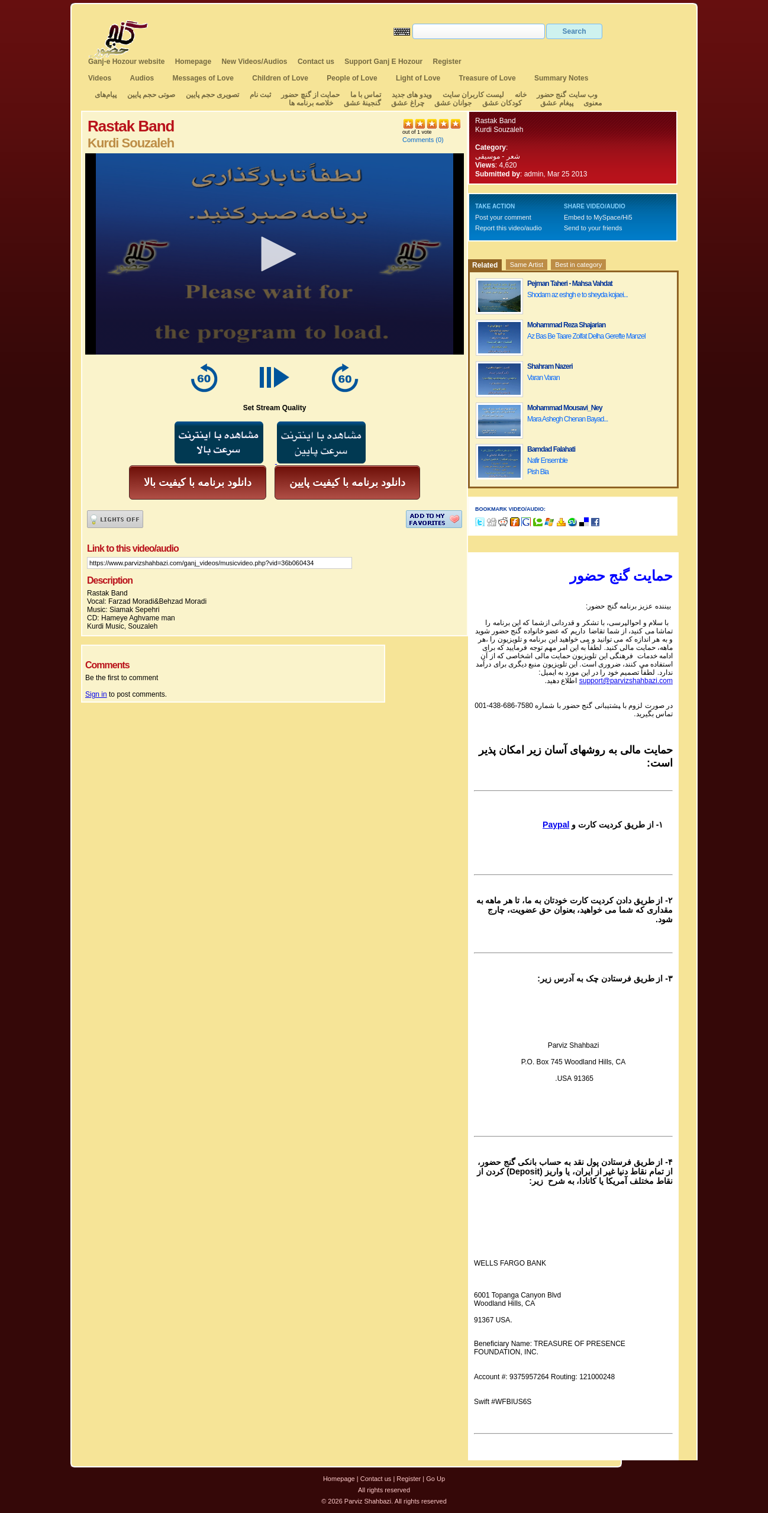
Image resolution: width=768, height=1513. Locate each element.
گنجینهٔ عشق (362, 103)
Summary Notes (561, 78)
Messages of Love (203, 78)
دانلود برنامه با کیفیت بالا (197, 482)
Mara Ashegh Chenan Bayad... (567, 419)
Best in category (578, 264)
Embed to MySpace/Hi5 (598, 217)
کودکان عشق (502, 103)
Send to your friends (593, 227)
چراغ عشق (407, 103)
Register (447, 61)
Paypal (556, 824)
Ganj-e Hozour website (126, 61)
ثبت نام (260, 95)
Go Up (435, 1478)
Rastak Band (495, 121)
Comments (418, 139)
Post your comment (503, 217)
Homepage (193, 61)
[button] (275, 254)
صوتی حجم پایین (150, 95)
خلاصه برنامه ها (311, 103)
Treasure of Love (487, 78)
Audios (142, 78)
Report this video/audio (508, 227)
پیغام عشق (556, 103)
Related (485, 265)
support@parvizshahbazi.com (626, 681)
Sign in (96, 694)
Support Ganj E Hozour (383, 61)
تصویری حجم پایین (211, 95)
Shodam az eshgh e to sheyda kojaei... (577, 295)
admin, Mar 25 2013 (556, 174)
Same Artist (526, 264)
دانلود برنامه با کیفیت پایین (347, 482)
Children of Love (280, 78)
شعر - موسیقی (497, 156)
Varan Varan (543, 378)
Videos (99, 78)
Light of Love (418, 78)
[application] (274, 254)
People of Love (352, 78)
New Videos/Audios (254, 61)
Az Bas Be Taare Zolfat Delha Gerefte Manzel (586, 336)
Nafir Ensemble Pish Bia (547, 466)
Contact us (316, 61)
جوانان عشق (453, 103)
